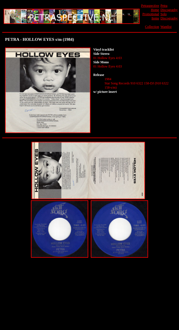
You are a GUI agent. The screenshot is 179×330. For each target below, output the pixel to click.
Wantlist (166, 27)
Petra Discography (169, 8)
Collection (152, 27)
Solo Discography (169, 16)
